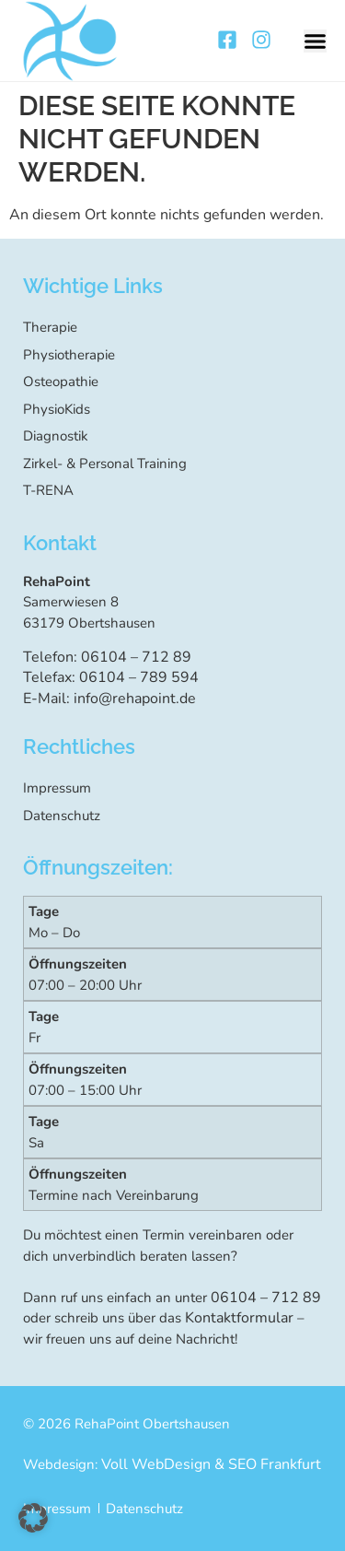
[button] (315, 41)
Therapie (50, 327)
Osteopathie (60, 381)
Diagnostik (55, 436)
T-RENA (48, 490)
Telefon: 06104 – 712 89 (107, 657)
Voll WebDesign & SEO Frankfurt (211, 1464)
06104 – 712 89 (266, 1297)
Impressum (57, 788)
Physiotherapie (69, 355)
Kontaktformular (239, 1318)
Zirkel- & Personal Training (105, 463)
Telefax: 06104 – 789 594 (111, 677)
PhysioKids (56, 409)
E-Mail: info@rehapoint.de (109, 698)
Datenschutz (61, 815)
